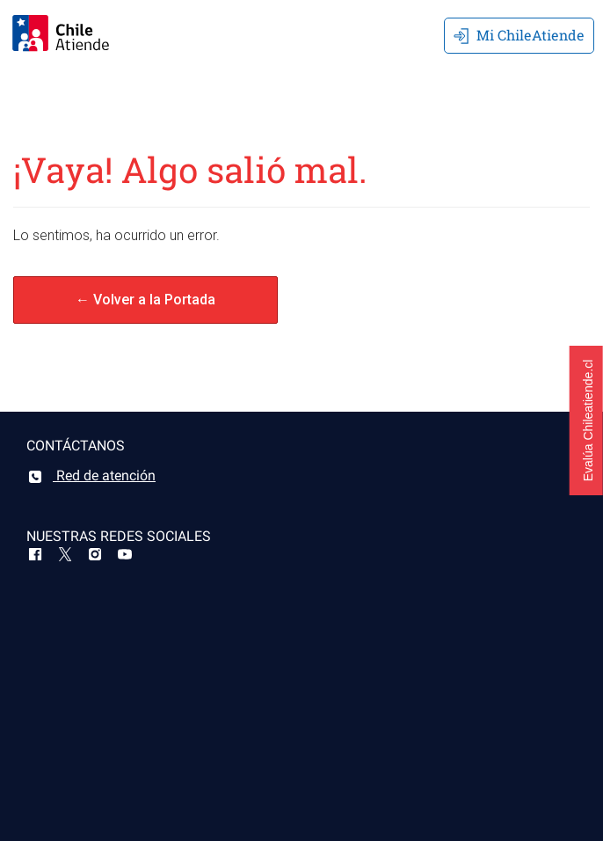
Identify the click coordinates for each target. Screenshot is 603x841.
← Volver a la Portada (145, 299)
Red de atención (91, 475)
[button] (586, 420)
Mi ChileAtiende (519, 35)
